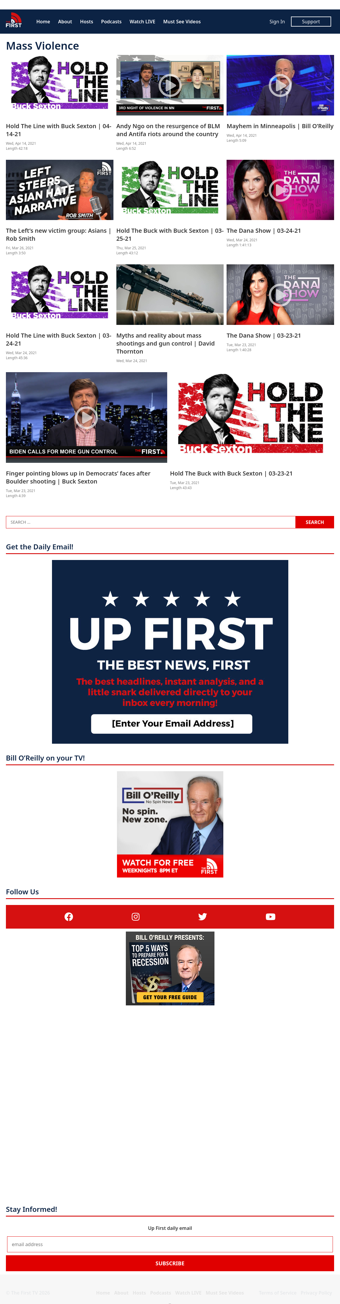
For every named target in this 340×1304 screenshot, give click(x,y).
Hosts (86, 21)
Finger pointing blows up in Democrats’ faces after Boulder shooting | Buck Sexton (78, 477)
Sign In (277, 21)
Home (43, 21)
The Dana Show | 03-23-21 (264, 335)
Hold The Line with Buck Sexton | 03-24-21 (58, 339)
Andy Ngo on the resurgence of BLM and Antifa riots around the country (168, 130)
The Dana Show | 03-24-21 (264, 231)
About (65, 21)
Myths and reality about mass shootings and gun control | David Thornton (165, 343)
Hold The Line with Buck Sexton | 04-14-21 (58, 130)
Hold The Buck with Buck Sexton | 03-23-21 (231, 473)
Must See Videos (182, 21)
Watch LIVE (142, 21)
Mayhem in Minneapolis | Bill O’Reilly (280, 126)
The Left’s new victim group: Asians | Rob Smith (58, 234)
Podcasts (111, 21)
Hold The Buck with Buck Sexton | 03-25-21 (170, 234)
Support (311, 21)
